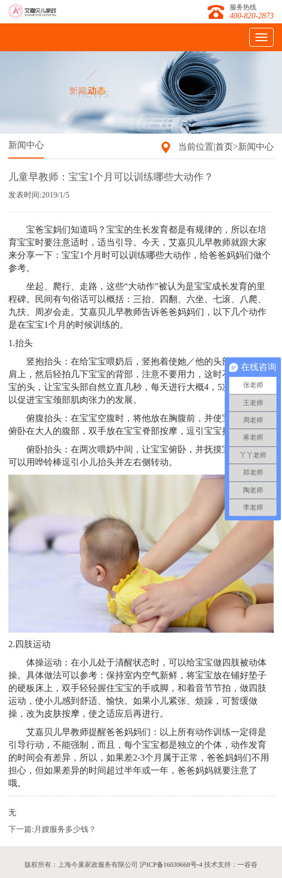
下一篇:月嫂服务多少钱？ (52, 829)
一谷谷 (248, 865)
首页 (224, 146)
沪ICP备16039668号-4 (171, 865)
